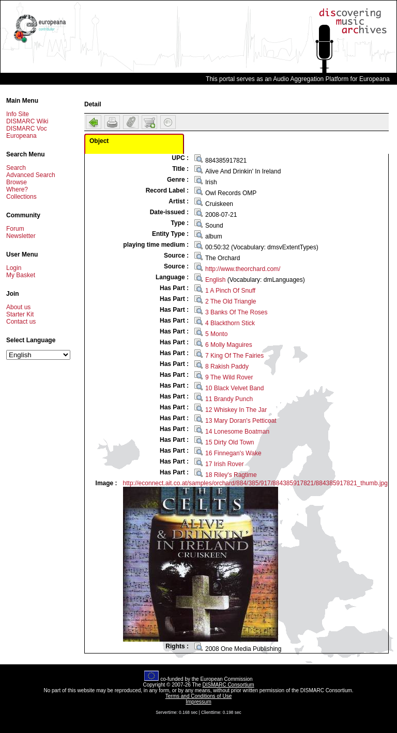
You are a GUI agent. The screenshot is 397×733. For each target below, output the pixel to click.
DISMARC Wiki (27, 121)
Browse (16, 182)
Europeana (21, 135)
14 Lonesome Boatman (237, 431)
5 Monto (216, 334)
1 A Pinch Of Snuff (230, 290)
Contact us (21, 321)
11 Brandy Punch (229, 399)
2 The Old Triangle (230, 301)
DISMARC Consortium (228, 685)
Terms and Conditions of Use (198, 696)
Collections (21, 196)
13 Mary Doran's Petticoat (241, 420)
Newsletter (21, 236)
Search (16, 167)
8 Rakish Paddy (227, 366)
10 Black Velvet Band (234, 388)
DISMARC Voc (26, 128)
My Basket (20, 275)
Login (13, 268)
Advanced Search (30, 175)
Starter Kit (20, 314)
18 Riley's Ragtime (231, 475)
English (215, 279)
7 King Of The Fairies (234, 355)
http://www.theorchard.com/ (242, 269)
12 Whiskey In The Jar (236, 409)
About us (18, 307)
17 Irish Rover (224, 464)
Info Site (17, 114)
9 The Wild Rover (229, 377)
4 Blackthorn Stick (230, 323)
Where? (17, 189)
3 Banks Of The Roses (236, 312)
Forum (15, 228)
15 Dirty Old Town (229, 442)
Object (99, 141)
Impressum (198, 702)
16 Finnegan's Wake (233, 453)
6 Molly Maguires (228, 344)
